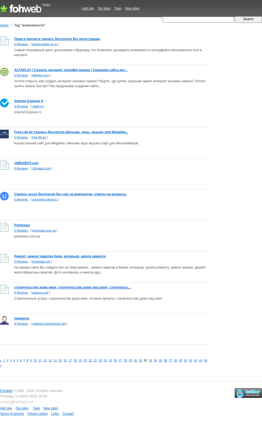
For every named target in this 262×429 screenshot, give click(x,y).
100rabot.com (41, 168)
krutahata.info (41, 261)
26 (115, 360)
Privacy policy (37, 414)
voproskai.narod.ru (44, 199)
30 (135, 360)
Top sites (103, 8)
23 (100, 360)
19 (80, 360)
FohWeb (6, 391)
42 (195, 360)
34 (155, 360)
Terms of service (12, 414)
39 (180, 360)
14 (55, 360)
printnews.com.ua (44, 230)
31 (140, 360)
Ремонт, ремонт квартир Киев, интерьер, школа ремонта (60, 256)
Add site (88, 8)
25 (110, 360)
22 (95, 360)
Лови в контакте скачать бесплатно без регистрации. (57, 39)
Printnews (22, 225)
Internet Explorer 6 (28, 101)
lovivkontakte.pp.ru (44, 44)
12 (45, 360)
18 (75, 360)
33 (150, 360)
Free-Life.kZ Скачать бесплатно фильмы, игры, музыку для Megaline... (71, 132)
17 (70, 360)
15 (60, 360)
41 (190, 360)
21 (90, 360)
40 (185, 360)
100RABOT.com (26, 163)
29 (130, 360)
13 (50, 360)
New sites (132, 8)
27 (120, 360)
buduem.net (40, 292)
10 (35, 360)
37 (170, 360)
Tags (117, 8)
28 (125, 360)
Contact (68, 414)
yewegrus (21, 318)
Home (4, 25)
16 (65, 360)
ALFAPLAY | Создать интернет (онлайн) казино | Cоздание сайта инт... (70, 70)
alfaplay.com (40, 75)
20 (85, 360)
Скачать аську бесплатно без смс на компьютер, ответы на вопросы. (70, 194)
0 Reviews (21, 44)
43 (200, 360)
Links (55, 414)
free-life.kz (39, 137)
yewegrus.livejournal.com (49, 323)
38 (175, 360)
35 (160, 360)
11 (40, 360)
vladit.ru (37, 106)
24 (105, 360)
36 (165, 360)
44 (205, 360)
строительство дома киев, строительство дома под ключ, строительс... (72, 287)
